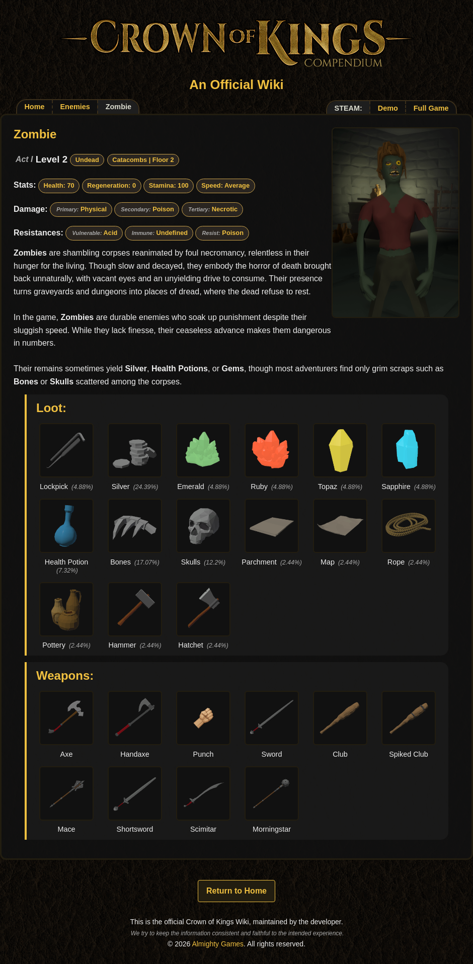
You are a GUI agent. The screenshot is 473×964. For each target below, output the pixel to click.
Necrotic (225, 209)
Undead (87, 160)
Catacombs (129, 160)
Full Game (431, 108)
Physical (94, 209)
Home (34, 107)
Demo (388, 108)
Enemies (75, 107)
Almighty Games (218, 944)
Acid (111, 232)
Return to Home (236, 891)
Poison (163, 209)
